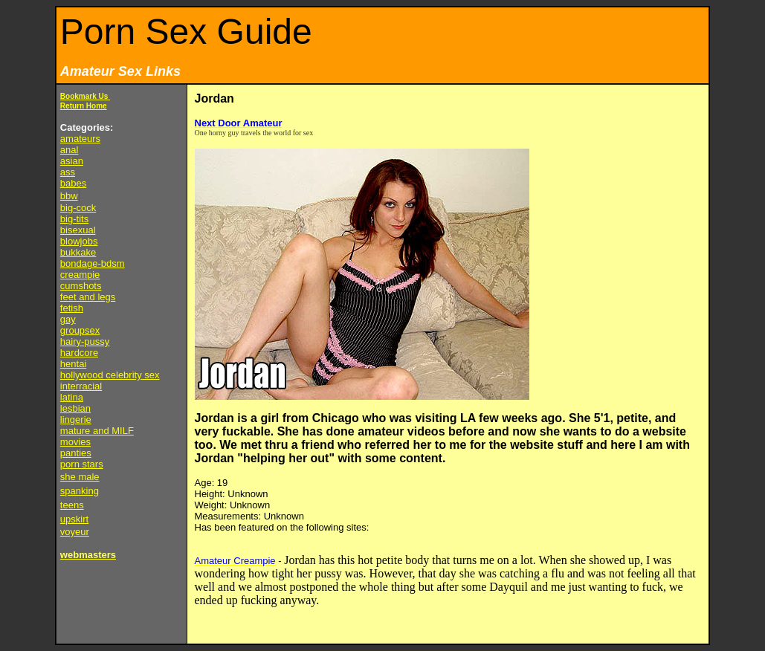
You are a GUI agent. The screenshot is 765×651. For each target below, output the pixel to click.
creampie (80, 274)
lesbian (75, 408)
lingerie (75, 419)
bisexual (78, 230)
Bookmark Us (85, 96)
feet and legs (87, 296)
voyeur (74, 531)
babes (73, 183)
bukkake (78, 252)
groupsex (80, 330)
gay (68, 319)
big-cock (78, 207)
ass (67, 172)
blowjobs (79, 241)
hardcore (79, 352)
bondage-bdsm (92, 263)
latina (71, 397)
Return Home (83, 106)
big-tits (74, 218)
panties (75, 453)
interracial (81, 386)
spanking (79, 490)
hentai (73, 363)
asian (71, 160)
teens (72, 505)
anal (69, 149)
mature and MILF (97, 430)
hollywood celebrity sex (110, 374)
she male (80, 476)
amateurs (80, 138)
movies (75, 441)
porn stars (81, 464)
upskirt (74, 519)
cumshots (81, 285)
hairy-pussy (84, 341)
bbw (69, 195)
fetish (71, 308)
